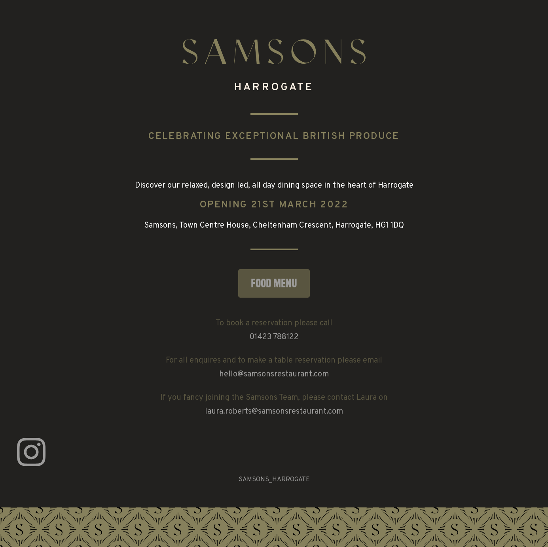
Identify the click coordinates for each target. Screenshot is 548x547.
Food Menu (274, 284)
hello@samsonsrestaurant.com (274, 374)
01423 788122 (274, 337)
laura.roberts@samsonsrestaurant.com (274, 411)
